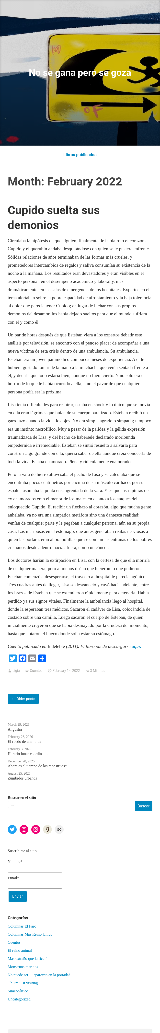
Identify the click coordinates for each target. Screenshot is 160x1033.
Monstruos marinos (23, 967)
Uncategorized (19, 999)
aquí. (136, 646)
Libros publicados (79, 154)
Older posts (25, 699)
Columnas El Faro (22, 926)
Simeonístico (18, 991)
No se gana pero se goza (80, 72)
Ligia (16, 671)
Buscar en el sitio (22, 797)
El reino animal (20, 950)
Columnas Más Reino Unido (30, 934)
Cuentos (36, 671)
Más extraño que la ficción (29, 958)
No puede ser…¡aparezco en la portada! (39, 975)
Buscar (143, 806)
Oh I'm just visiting (23, 983)
